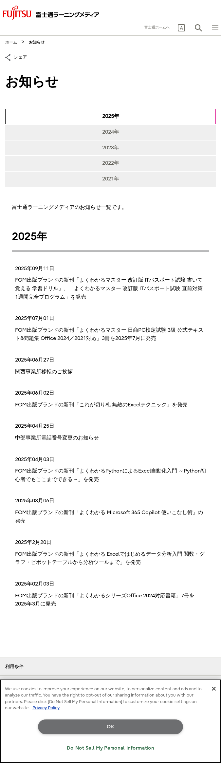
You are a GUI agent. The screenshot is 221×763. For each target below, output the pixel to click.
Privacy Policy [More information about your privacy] (46, 707)
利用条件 (14, 666)
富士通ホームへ (157, 27)
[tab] (110, 116)
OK (110, 727)
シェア (20, 56)
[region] (110, 721)
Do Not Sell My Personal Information (110, 748)
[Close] (214, 688)
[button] (181, 27)
